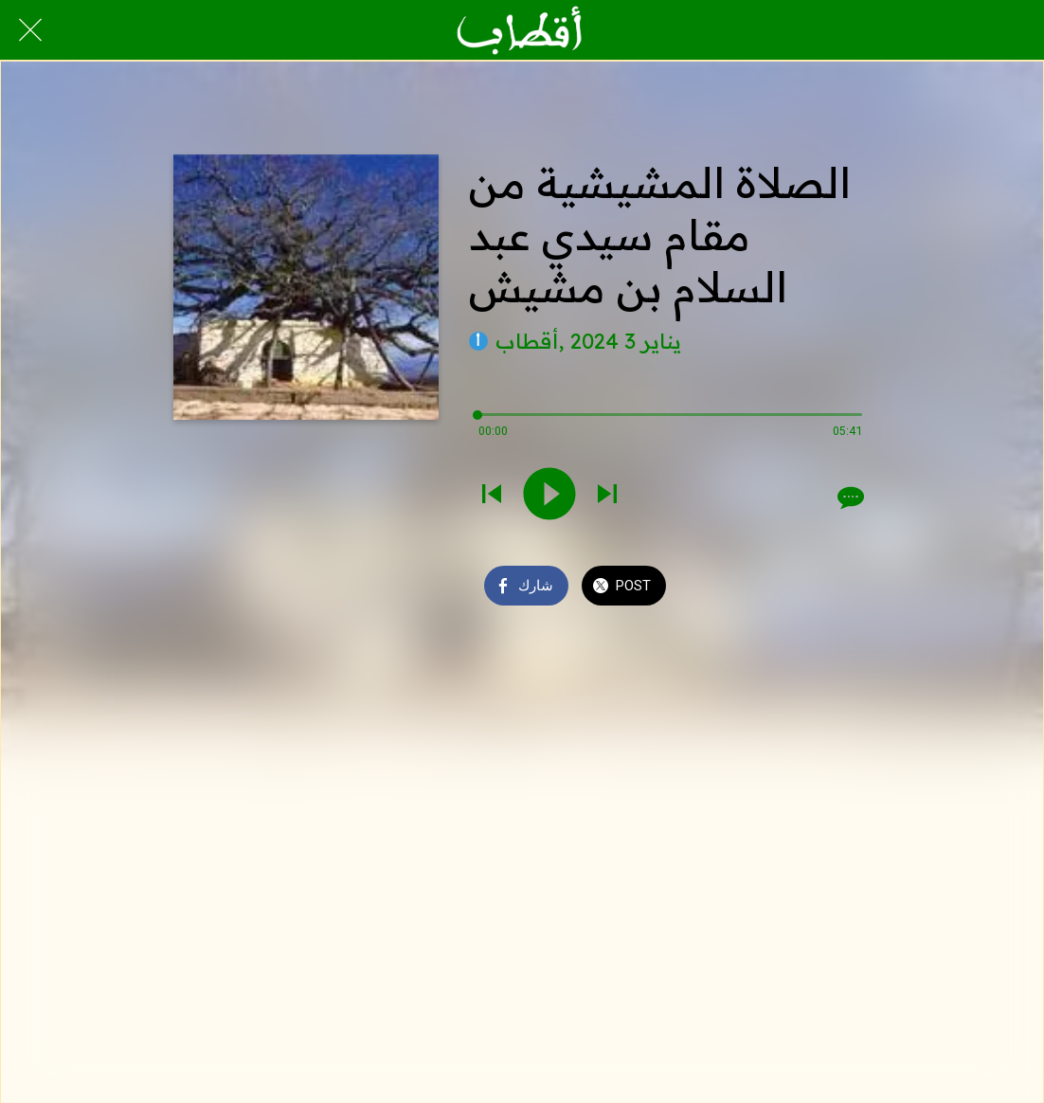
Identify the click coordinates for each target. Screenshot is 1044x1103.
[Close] (30, 30)
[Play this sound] (549, 496)
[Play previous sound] (492, 496)
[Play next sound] (607, 496)
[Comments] (849, 497)
